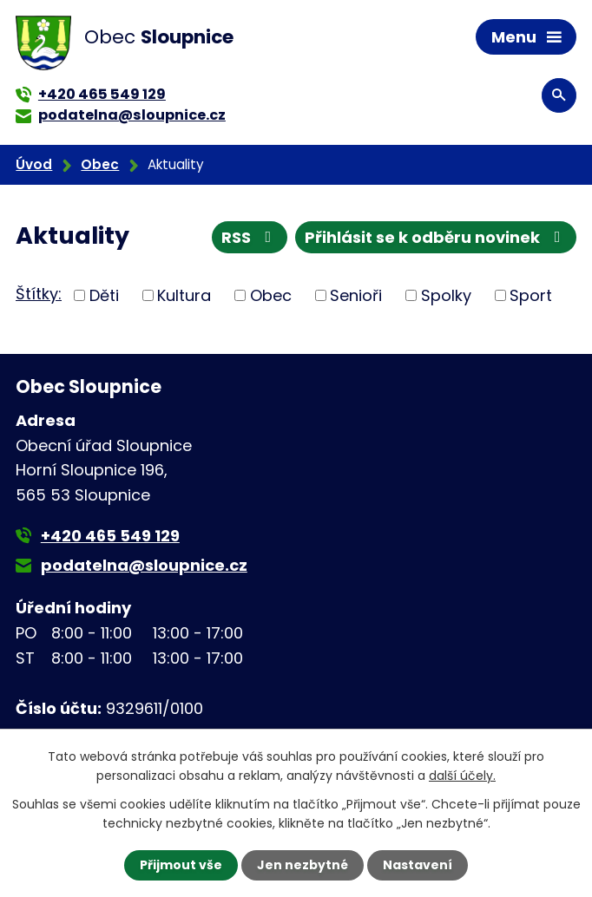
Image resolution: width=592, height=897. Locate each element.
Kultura (184, 295)
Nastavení (417, 865)
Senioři (356, 295)
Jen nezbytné (302, 865)
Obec (100, 164)
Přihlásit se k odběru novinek (436, 237)
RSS (250, 237)
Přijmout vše (181, 865)
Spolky (446, 295)
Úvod (34, 164)
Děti (104, 295)
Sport (531, 295)
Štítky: (39, 293)
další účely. (462, 775)
